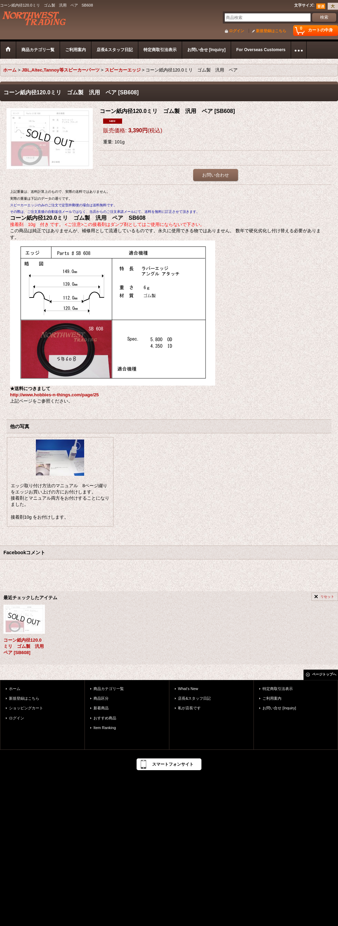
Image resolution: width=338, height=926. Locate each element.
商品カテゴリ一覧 (108, 689)
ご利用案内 (271, 698)
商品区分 (101, 698)
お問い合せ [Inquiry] (279, 708)
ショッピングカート (26, 708)
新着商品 (101, 708)
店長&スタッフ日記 (194, 698)
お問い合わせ (215, 175)
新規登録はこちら (271, 31)
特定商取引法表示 (277, 689)
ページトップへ (324, 674)
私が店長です (189, 708)
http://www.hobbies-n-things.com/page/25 (54, 394)
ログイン (236, 31)
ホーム (14, 689)
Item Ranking (104, 728)
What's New (188, 689)
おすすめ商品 (104, 718)
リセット (327, 596)
